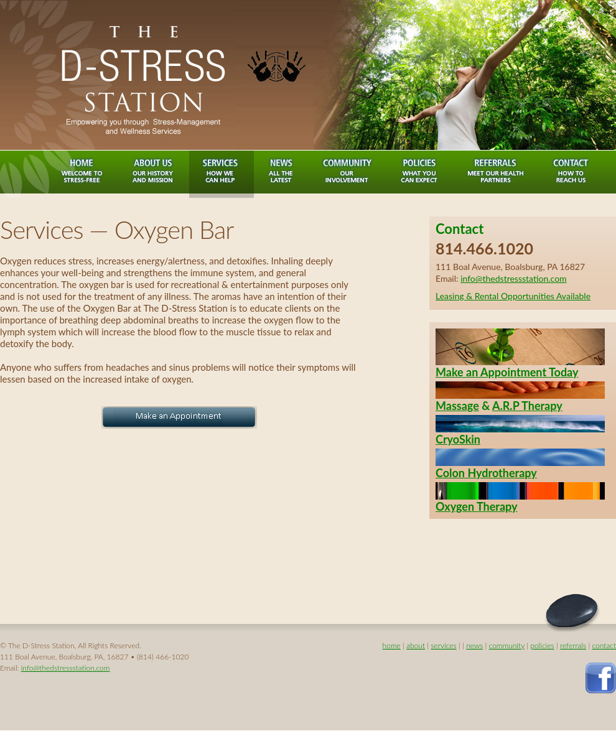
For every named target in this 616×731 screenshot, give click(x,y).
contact (604, 645)
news (474, 645)
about (415, 645)
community (507, 645)
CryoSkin (458, 439)
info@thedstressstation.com (513, 278)
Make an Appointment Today (507, 372)
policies (542, 645)
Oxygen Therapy (476, 506)
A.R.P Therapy (527, 405)
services (443, 645)
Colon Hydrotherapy (486, 473)
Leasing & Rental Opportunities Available (513, 296)
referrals (573, 645)
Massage (457, 405)
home (392, 645)
